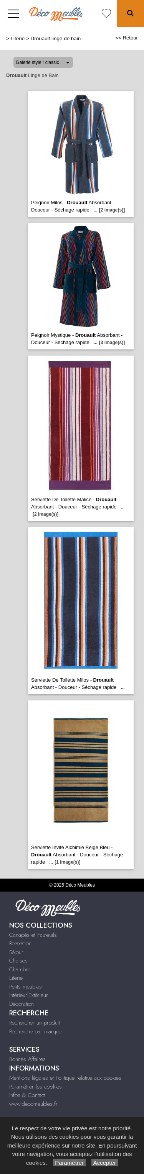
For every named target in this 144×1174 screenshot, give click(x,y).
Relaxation (20, 943)
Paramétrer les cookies (35, 1086)
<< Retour (126, 38)
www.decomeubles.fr (33, 1104)
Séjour (16, 952)
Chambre (19, 969)
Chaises (18, 960)
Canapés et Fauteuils (33, 935)
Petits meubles (25, 986)
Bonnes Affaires (27, 1059)
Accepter (105, 1162)
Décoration (21, 1004)
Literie (18, 38)
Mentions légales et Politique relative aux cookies (65, 1078)
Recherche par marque (35, 1031)
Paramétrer (69, 1162)
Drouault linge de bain (56, 38)
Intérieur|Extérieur (28, 995)
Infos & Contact (27, 1095)
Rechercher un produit (34, 1022)
